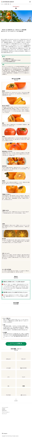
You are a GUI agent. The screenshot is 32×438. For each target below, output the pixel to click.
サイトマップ (4, 413)
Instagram (5, 433)
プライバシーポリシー (6, 412)
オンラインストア (5, 407)
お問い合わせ (4, 410)
